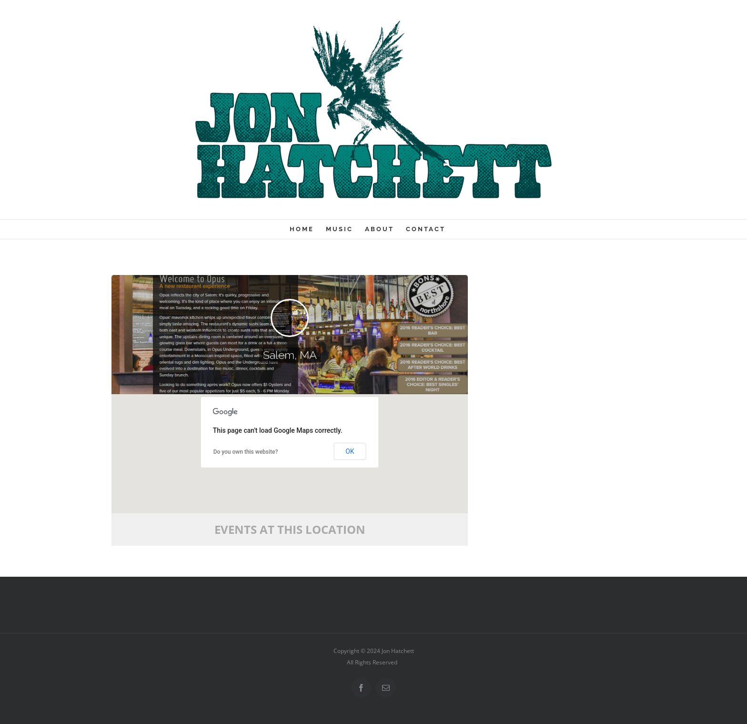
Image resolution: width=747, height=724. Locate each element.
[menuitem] (308, 229)
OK (349, 451)
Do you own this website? (245, 452)
